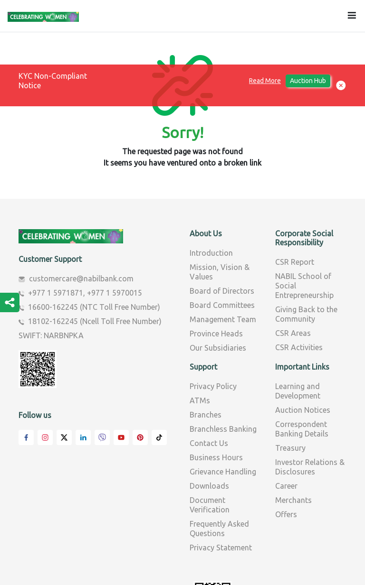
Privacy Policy (213, 322)
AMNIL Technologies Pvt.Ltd (305, 572)
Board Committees (222, 241)
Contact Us (209, 379)
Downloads (209, 422)
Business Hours (216, 394)
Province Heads (216, 270)
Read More (265, 80)
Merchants (293, 436)
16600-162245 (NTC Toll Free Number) (94, 243)
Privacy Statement (221, 484)
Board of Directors (222, 227)
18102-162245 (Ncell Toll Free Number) (95, 257)
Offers (286, 450)
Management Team (223, 255)
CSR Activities (299, 283)
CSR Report (294, 198)
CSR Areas (293, 269)
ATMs (200, 337)
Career (286, 422)
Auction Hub (308, 80)
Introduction (211, 189)
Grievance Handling (223, 408)
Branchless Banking (223, 365)
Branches (205, 351)
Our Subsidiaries (218, 284)
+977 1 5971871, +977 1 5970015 (85, 229)
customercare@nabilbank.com (81, 215)
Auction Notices (302, 346)
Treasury (290, 384)
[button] (341, 85)
